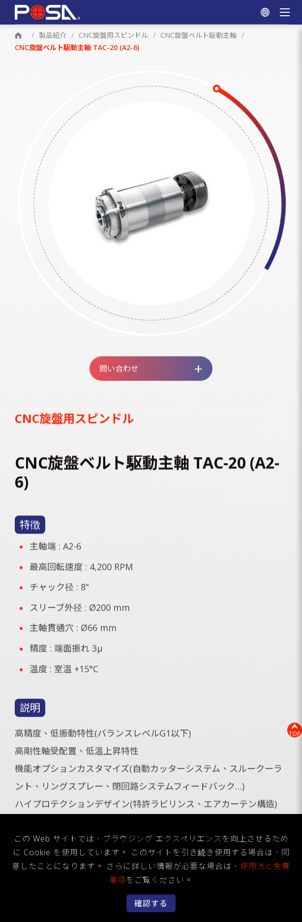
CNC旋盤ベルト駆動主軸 (198, 35)
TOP (295, 734)
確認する (151, 903)
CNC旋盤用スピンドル (113, 35)
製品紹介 (52, 35)
